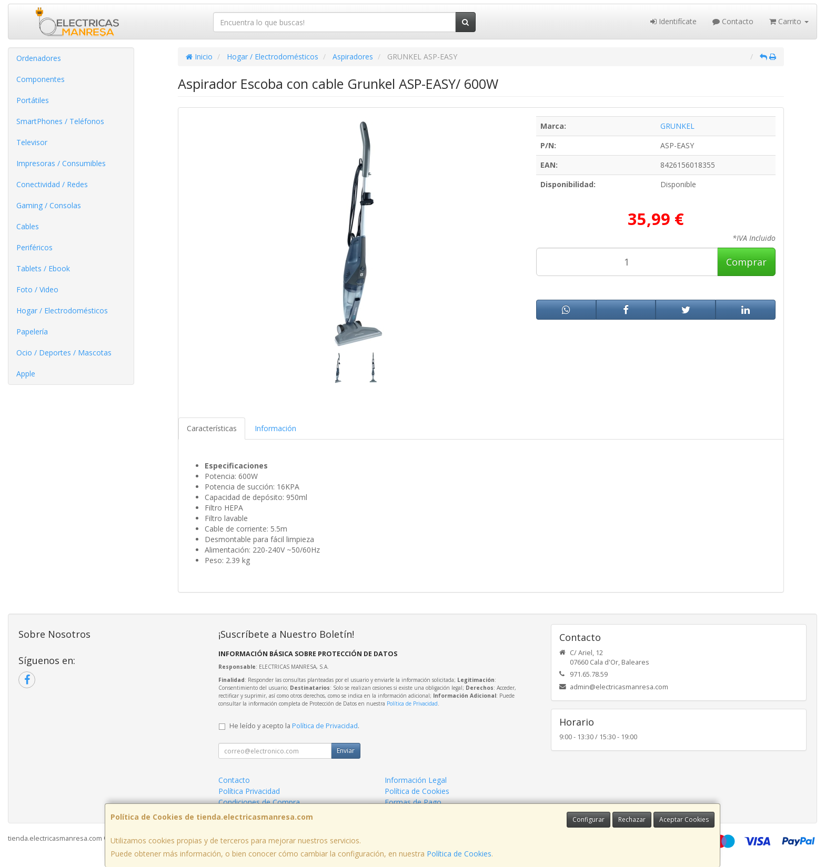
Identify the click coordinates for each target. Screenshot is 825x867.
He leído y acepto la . (294, 725)
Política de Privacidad (412, 703)
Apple (25, 374)
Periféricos (34, 247)
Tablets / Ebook (43, 268)
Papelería (32, 331)
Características (212, 428)
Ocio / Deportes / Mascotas (64, 353)
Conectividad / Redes (52, 184)
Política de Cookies (459, 854)
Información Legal (416, 780)
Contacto (732, 21)
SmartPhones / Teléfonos (60, 121)
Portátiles (32, 100)
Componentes (40, 79)
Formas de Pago (413, 802)
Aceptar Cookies (684, 819)
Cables (27, 226)
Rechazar (632, 819)
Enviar (346, 750)
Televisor (31, 142)
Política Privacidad (249, 791)
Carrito (789, 21)
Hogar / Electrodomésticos (62, 310)
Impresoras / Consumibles (61, 163)
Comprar (746, 262)
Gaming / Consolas (48, 205)
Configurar (588, 819)
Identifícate (673, 21)
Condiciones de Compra (259, 802)
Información (275, 428)
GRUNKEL (677, 126)
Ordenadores (38, 58)
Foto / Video (37, 289)
